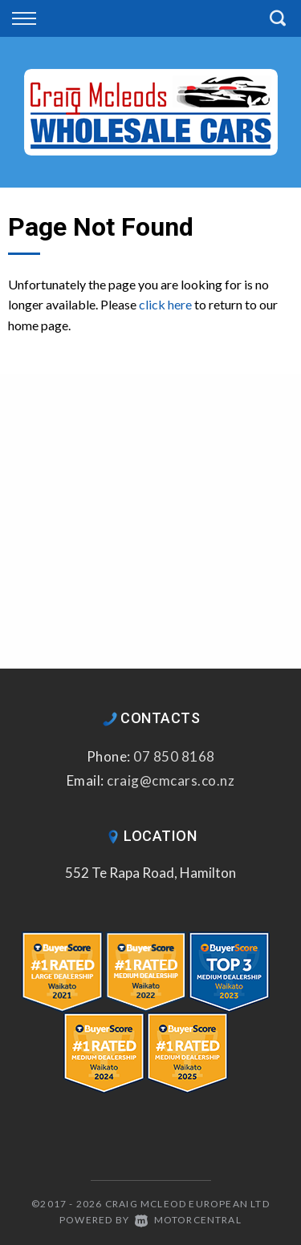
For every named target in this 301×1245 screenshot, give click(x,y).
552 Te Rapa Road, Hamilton (150, 872)
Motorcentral (188, 1220)
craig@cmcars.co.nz (170, 780)
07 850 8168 (174, 756)
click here (165, 304)
